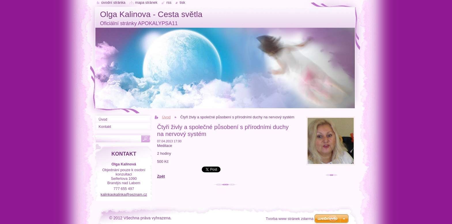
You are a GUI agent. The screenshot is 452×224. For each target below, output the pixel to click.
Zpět (161, 176)
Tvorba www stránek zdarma (289, 218)
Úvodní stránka (113, 2)
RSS (169, 2)
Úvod (166, 117)
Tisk (182, 2)
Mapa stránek (146, 2)
